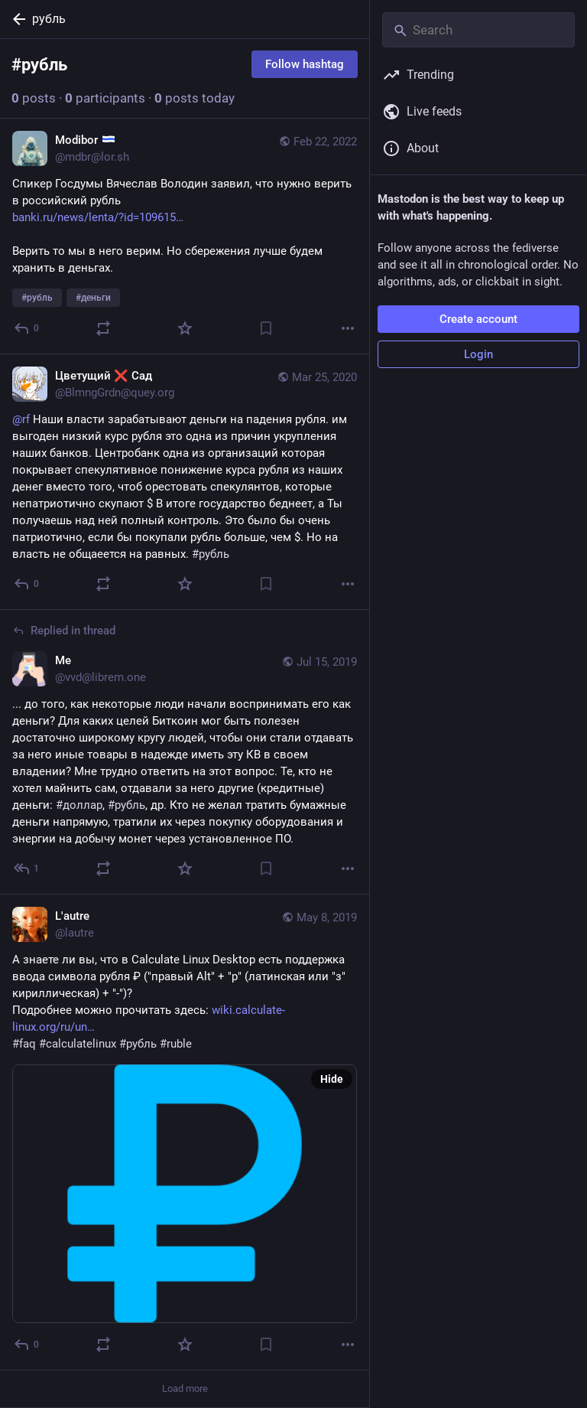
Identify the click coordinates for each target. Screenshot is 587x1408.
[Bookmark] (266, 328)
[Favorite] (185, 328)
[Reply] (27, 328)
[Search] (478, 29)
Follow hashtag (304, 64)
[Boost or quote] (103, 328)
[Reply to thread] (27, 868)
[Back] (16, 19)
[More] (348, 328)
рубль (49, 18)
